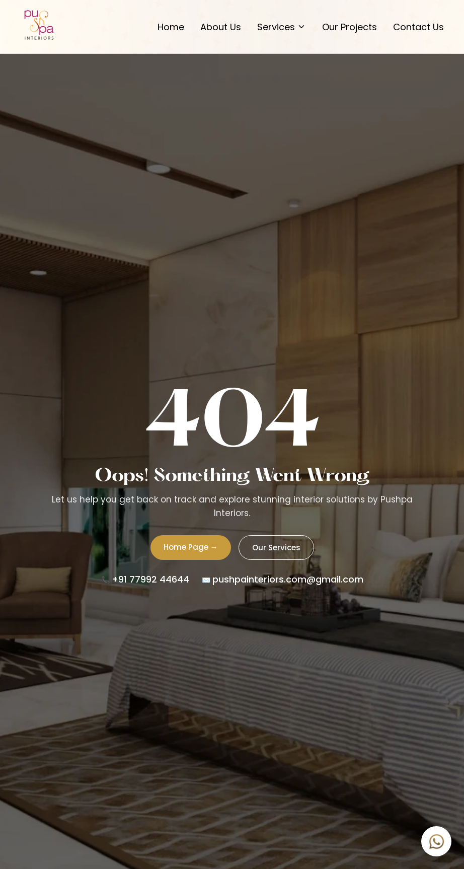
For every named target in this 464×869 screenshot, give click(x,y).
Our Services (276, 547)
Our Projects (349, 27)
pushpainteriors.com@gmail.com (287, 579)
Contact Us (418, 27)
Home (171, 27)
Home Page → (191, 547)
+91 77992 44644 (150, 579)
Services (281, 27)
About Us (220, 27)
